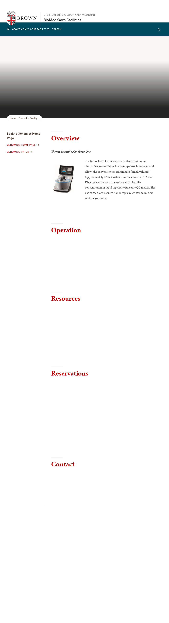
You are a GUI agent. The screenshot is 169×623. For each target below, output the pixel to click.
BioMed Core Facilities (62, 13)
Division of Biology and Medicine (70, 8)
